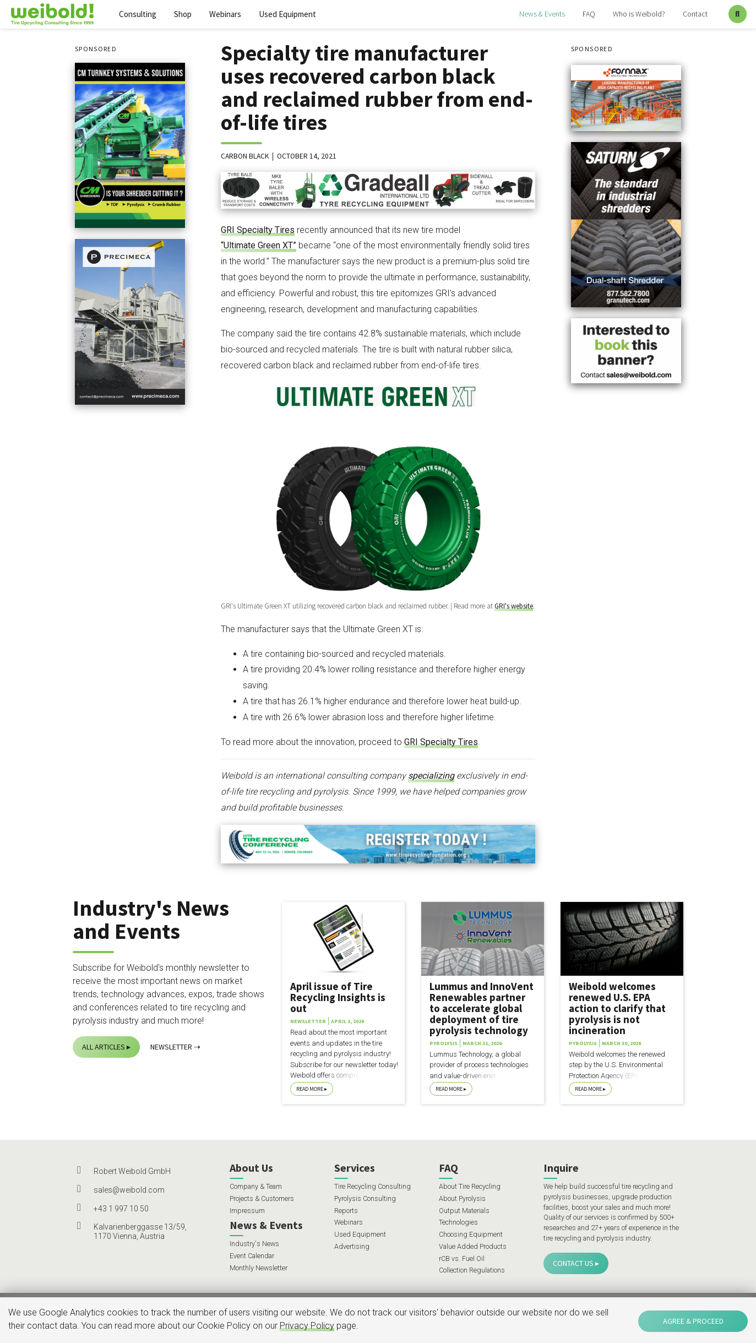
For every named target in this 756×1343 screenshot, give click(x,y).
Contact (695, 14)
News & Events (542, 14)
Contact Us (573, 1263)
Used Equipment (287, 14)
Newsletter (171, 1047)
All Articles (103, 1047)
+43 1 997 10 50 (121, 1208)
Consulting (137, 14)
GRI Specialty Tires (258, 230)
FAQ (589, 14)
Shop (183, 14)
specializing (431, 775)
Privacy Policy (307, 1325)
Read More (309, 1088)
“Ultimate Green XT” (258, 245)
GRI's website (513, 606)
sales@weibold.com (129, 1190)
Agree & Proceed (693, 1321)
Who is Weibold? (639, 14)
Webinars (225, 14)
